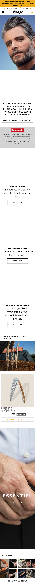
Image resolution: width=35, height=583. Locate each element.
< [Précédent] (3, 388)
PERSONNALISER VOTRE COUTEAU (17, 120)
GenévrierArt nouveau (8, 409)
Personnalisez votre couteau (17, 419)
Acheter (21, 414)
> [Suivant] (32, 388)
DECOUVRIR (17, 202)
